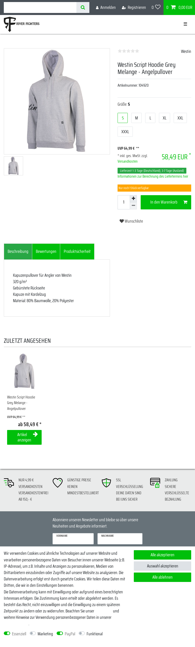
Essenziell (19, 634)
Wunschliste (131, 221)
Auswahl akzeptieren (162, 566)
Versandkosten (128, 161)
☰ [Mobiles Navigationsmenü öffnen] (185, 24)
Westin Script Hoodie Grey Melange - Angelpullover (21, 403)
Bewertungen (46, 251)
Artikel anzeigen (27, 437)
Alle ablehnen (162, 577)
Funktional (95, 634)
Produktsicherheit (77, 251)
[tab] (18, 251)
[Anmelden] (106, 7)
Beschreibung (18, 251)
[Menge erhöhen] (133, 198)
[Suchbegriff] (40, 7)
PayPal (70, 634)
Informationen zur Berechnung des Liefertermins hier (153, 176)
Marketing (45, 634)
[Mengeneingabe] (124, 202)
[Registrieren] (134, 7)
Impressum (103, 611)
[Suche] (82, 7)
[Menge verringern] (133, 205)
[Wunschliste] (156, 7)
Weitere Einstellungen (20, 640)
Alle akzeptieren (162, 554)
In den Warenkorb (168, 202)
